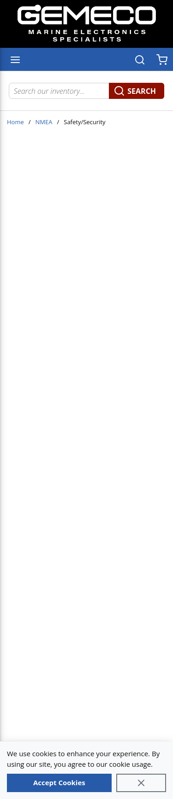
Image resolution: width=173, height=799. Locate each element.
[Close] (141, 783)
